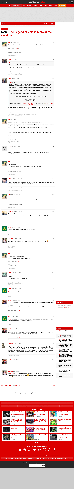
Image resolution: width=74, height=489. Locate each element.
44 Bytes (40, 455)
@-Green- (10, 291)
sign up (26, 393)
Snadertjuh (10, 211)
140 (53, 371)
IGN (44, 458)
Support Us (27, 406)
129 (53, 211)
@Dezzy (10, 319)
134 (53, 288)
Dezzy (9, 300)
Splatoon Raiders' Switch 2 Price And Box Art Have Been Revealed (65, 375)
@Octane (10, 330)
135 (53, 300)
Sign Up (68, 2)
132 (53, 253)
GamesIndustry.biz (59, 458)
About (12, 406)
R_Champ (10, 343)
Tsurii (10, 82)
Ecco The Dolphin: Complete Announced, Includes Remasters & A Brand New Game (65, 355)
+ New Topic (45, 23)
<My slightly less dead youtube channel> (15, 52)
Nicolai (9, 71)
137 (53, 328)
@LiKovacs (47, 103)
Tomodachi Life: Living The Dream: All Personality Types (65, 336)
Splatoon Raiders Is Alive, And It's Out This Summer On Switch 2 (65, 365)
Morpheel (11, 62)
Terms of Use (46, 406)
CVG (65, 458)
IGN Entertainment (30, 455)
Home (2, 25)
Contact (33, 406)
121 (53, 42)
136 (53, 316)
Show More (37, 442)
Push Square (10, 458)
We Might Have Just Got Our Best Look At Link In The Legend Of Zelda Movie (65, 345)
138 (53, 343)
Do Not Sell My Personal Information (53, 455)
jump (9, 59)
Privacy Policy (39, 406)
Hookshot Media (20, 455)
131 (53, 238)
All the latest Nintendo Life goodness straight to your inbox (37, 463)
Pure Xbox (17, 458)
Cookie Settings (63, 406)
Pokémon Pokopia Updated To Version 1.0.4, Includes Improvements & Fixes (65, 350)
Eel (9, 42)
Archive (57, 406)
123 (53, 78)
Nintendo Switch (11, 25)
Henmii (10, 146)
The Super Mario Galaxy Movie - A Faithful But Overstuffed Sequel (65, 340)
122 (53, 59)
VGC (53, 458)
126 (53, 161)
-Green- (10, 272)
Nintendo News (39, 458)
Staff (16, 406)
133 (53, 272)
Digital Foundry (31, 458)
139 (53, 359)
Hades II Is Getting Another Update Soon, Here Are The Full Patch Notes (65, 332)
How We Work (21, 406)
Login (66, 2)
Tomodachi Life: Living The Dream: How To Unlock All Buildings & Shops (64, 360)
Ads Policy (52, 406)
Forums (3, 23)
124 (53, 119)
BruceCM (10, 238)
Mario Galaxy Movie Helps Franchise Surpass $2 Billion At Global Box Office (64, 370)
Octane (10, 227)
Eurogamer (48, 458)
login (20, 393)
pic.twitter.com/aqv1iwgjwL (27, 103)
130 (53, 227)
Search (51, 23)
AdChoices (44, 455)
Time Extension (23, 458)
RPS (68, 458)
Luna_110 (10, 178)
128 (53, 194)
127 (53, 178)
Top (8, 406)
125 (53, 146)
